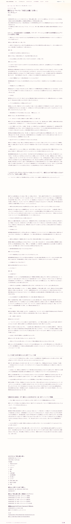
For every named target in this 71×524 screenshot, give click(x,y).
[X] (62, 522)
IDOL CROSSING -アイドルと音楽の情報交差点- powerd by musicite (16, 522)
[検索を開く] (64, 2)
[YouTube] (64, 522)
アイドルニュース (21, 1)
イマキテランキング (29, 1)
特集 (14, 5)
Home (8, 5)
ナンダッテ (41, 1)
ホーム (16, 1)
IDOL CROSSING (9, 1)
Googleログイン (59, 1)
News (11, 5)
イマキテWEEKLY (36, 1)
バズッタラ (46, 1)
